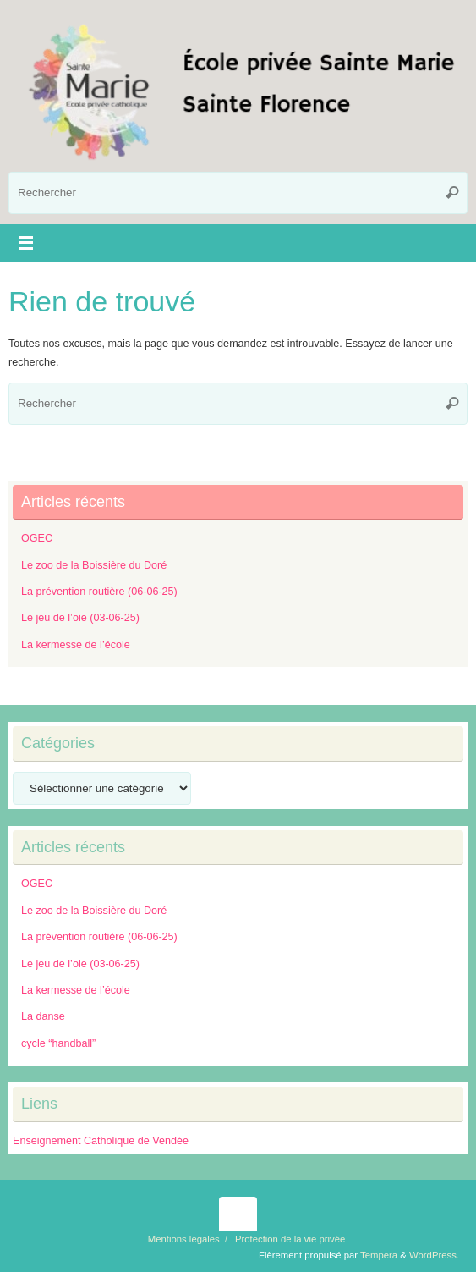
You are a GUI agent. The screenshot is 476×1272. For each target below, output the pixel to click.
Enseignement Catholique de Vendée (101, 1141)
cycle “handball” (58, 1043)
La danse (43, 1016)
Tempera (378, 1255)
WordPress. (434, 1255)
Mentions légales (184, 1239)
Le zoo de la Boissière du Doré (94, 565)
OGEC (36, 538)
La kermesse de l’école (75, 645)
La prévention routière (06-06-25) (99, 591)
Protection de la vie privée (290, 1239)
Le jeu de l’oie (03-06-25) (80, 618)
